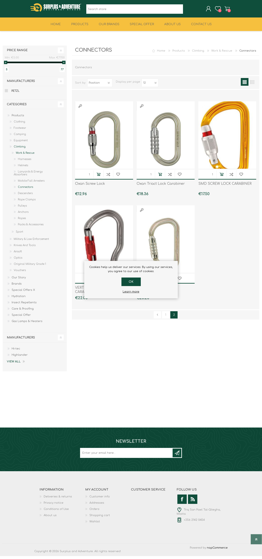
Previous (157, 317)
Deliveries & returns (58, 499)
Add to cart (98, 177)
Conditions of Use (56, 512)
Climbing (198, 53)
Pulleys (22, 208)
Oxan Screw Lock (90, 186)
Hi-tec (16, 351)
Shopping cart (223, 10)
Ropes (22, 221)
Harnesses (24, 162)
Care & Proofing (23, 311)
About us (50, 518)
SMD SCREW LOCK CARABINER (225, 186)
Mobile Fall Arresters (31, 183)
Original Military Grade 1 (30, 266)
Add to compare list (108, 177)
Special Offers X (23, 292)
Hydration (19, 299)
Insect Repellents (24, 305)
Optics (18, 260)
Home (161, 53)
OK (131, 281)
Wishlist (94, 524)
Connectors (25, 189)
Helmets (23, 168)
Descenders (25, 196)
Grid (244, 85)
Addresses (96, 505)
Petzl (15, 93)
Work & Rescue (221, 53)
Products (178, 53)
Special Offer (21, 317)
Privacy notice (53, 505)
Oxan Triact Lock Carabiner (161, 186)
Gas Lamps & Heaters (27, 324)
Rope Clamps (27, 202)
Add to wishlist (118, 177)
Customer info (99, 499)
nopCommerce (217, 550)
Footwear (20, 130)
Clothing (19, 124)
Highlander (20, 357)
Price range (17, 53)
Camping (20, 137)
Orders (94, 512)
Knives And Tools (25, 248)
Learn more (131, 291)
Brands (17, 286)
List (252, 85)
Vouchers (20, 273)
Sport (19, 234)
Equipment (21, 143)
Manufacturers (21, 84)
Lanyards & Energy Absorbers (28, 176)
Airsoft (18, 254)
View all (14, 364)
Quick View (80, 109)
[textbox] (134, 10)
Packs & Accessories (30, 227)
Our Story (19, 280)
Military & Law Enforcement (31, 241)
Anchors (23, 214)
